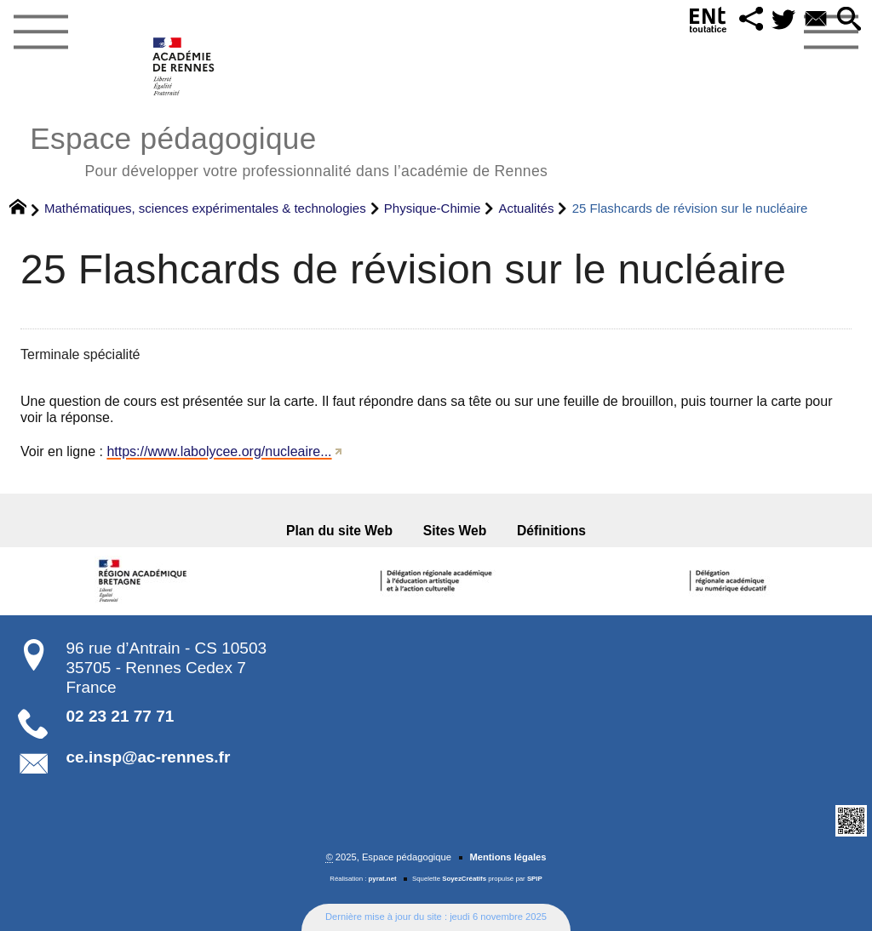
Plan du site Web (339, 530)
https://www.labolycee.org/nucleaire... (218, 451)
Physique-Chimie (432, 208)
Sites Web (455, 530)
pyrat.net (383, 878)
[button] (751, 20)
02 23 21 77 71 (120, 716)
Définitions (551, 530)
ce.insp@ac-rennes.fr (148, 757)
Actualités (526, 208)
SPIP (534, 878)
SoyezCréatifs (464, 878)
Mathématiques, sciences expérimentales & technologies (205, 208)
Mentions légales (507, 857)
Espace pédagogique (289, 149)
